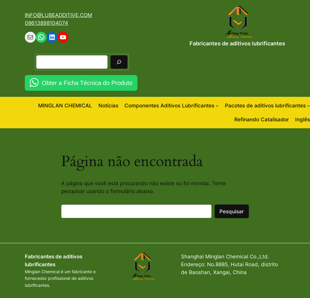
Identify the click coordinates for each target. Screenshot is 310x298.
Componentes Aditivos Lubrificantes (169, 106)
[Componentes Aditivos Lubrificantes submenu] (217, 105)
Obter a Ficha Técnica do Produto (87, 83)
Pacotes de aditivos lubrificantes (265, 106)
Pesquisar (231, 211)
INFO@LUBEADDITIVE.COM (58, 15)
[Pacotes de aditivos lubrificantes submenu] (308, 105)
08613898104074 (46, 23)
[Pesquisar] (118, 61)
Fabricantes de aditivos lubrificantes (237, 43)
